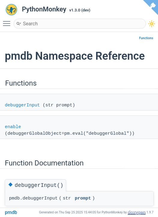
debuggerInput (22, 105)
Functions (146, 38)
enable (13, 127)
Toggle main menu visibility (8, 21)
